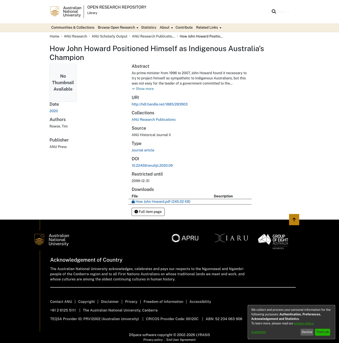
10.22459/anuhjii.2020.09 (152, 166)
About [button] (165, 27)
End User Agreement (181, 339)
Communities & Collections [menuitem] (72, 27)
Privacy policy (153, 339)
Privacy (131, 302)
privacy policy (303, 323)
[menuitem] (117, 27)
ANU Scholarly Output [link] (109, 36)
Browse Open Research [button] (116, 27)
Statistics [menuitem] (148, 27)
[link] (154, 120)
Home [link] (54, 36)
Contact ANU (61, 302)
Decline (307, 332)
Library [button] (92, 13)
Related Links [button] (207, 27)
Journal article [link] (143, 150)
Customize (258, 332)
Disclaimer (110, 302)
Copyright (86, 302)
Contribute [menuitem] (184, 27)
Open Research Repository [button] (116, 7)
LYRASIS (203, 335)
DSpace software (143, 335)
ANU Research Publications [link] (153, 36)
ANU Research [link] (75, 36)
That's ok (322, 332)
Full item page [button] (148, 212)
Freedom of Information (163, 302)
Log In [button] (282, 11)
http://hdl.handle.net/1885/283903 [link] (159, 104)
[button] (274, 11)
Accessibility (200, 302)
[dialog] (291, 322)
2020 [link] (54, 111)
